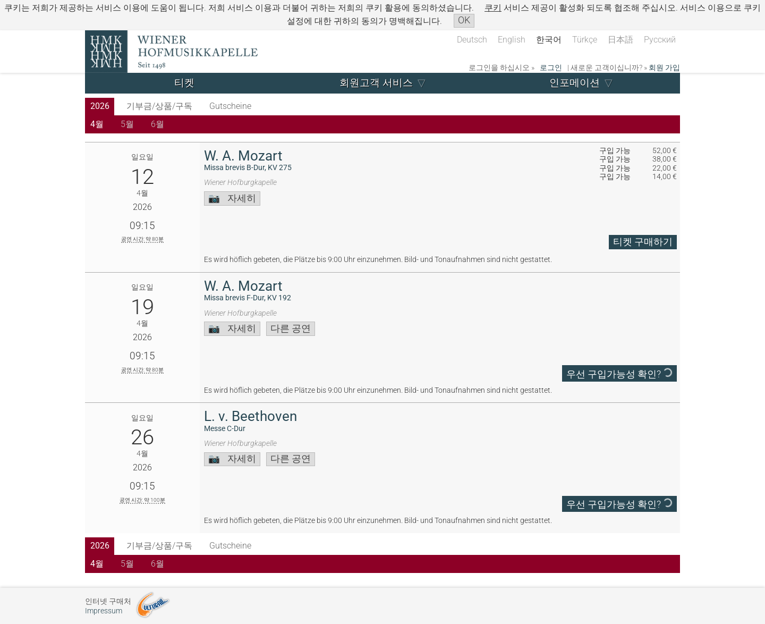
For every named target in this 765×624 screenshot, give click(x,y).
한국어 (549, 40)
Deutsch (472, 40)
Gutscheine (230, 106)
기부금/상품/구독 (159, 106)
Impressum (103, 610)
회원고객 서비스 (376, 83)
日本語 (620, 40)
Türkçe (584, 40)
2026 (99, 106)
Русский (660, 40)
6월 (157, 124)
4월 (97, 124)
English (511, 40)
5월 (127, 124)
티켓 (184, 83)
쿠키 (493, 8)
